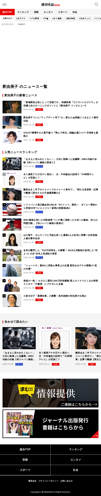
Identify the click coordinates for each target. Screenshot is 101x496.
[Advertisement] (50, 60)
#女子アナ (21, 18)
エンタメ (48, 12)
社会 (75, 12)
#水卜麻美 (57, 18)
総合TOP (7, 12)
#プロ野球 (34, 18)
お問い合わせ (67, 481)
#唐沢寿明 (70, 18)
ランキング (23, 12)
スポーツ (62, 12)
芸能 (36, 12)
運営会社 (32, 481)
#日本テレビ (84, 18)
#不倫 (45, 18)
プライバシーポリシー (48, 481)
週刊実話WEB (7, 24)
